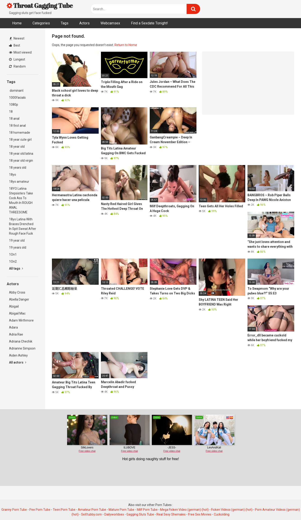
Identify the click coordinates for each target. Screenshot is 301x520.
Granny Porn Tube (14, 509)
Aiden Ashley (18, 355)
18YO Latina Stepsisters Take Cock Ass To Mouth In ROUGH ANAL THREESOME (21, 200)
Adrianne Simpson (22, 348)
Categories (41, 23)
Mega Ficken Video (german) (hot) (184, 509)
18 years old (17, 167)
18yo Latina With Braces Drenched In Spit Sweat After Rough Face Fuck (22, 226)
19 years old (17, 247)
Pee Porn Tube (39, 509)
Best (14, 45)
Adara (13, 327)
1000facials (17, 97)
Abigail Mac (17, 313)
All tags (16, 268)
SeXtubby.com (92, 514)
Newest (16, 38)
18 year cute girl (20, 139)
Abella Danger (19, 299)
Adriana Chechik (20, 341)
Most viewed (20, 52)
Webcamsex (110, 23)
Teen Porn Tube (64, 509)
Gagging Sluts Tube (140, 514)
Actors (84, 23)
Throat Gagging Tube (40, 5)
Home (17, 23)
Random (17, 66)
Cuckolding (221, 514)
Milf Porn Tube (147, 509)
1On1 (13, 254)
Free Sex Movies (199, 514)
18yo (12, 174)
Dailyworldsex (114, 514)
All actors (17, 362)
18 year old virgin (21, 160)
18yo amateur (19, 181)
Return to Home (125, 45)
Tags (64, 23)
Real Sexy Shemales (171, 514)
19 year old (17, 240)
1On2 (13, 261)
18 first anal (17, 125)
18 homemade (19, 132)
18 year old (17, 146)
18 (11, 111)
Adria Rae (16, 334)
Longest (17, 59)
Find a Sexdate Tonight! (149, 23)
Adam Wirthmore (21, 320)
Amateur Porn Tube (92, 509)
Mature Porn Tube (121, 509)
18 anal (14, 118)
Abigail (14, 306)
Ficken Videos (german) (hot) (231, 509)
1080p (13, 104)
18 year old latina (21, 153)
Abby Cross (17, 292)
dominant (16, 90)
